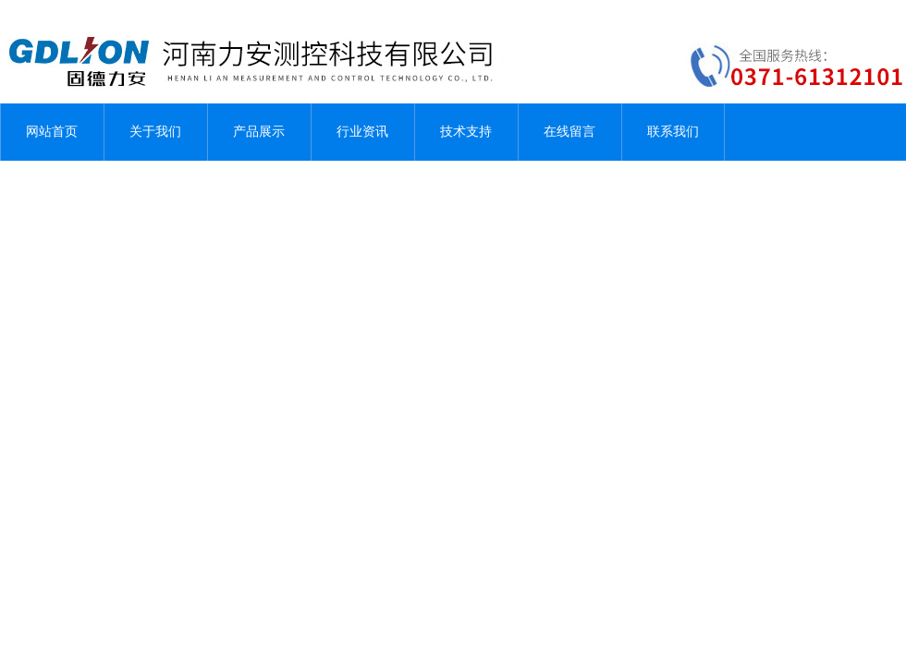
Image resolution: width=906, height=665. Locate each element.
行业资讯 (362, 132)
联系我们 (673, 132)
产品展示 (259, 132)
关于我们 (155, 132)
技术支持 (466, 132)
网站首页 (52, 132)
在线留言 (569, 132)
